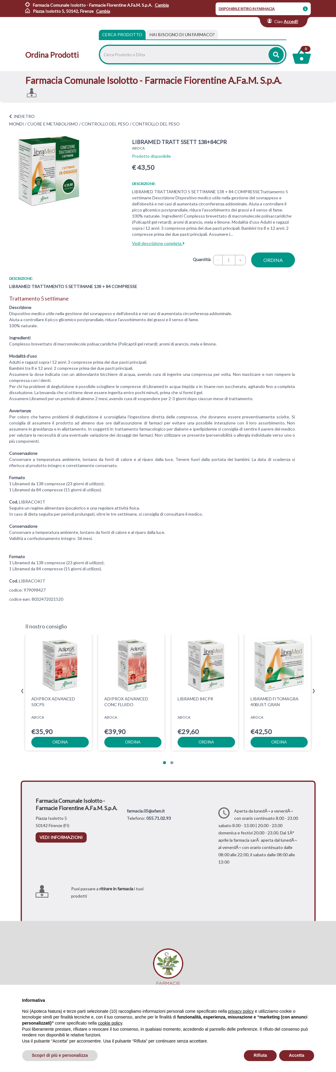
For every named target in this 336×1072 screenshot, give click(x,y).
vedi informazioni (61, 837)
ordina (273, 260)
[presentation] (22, 691)
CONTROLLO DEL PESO (105, 123)
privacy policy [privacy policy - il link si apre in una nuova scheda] (241, 1011)
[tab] (182, 35)
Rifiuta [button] (260, 1055)
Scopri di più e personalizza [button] (60, 1055)
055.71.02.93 (158, 818)
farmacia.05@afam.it (146, 810)
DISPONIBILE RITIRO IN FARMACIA (247, 8)
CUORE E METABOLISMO (52, 123)
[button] (164, 763)
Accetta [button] (296, 1055)
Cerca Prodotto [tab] (122, 34)
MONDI (16, 123)
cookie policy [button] (110, 1023)
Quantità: (202, 259)
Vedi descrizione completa (158, 243)
